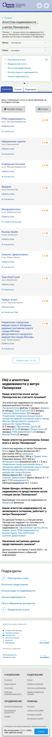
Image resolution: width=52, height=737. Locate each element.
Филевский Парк (11, 312)
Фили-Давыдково (10, 655)
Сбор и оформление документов (18, 603)
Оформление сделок (14, 141)
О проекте (8, 680)
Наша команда (10, 684)
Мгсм (14, 429)
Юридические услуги (17, 64)
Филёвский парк (9, 657)
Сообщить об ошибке (35, 710)
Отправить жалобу (34, 715)
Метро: (5, 43)
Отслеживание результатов (10, 711)
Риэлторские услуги (17, 60)
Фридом (6, 186)
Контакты (31, 706)
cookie (22, 730)
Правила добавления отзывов (35, 693)
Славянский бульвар (13, 222)
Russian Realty (10, 231)
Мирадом (28, 453)
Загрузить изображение (36, 688)
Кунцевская (9, 131)
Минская (7, 640)
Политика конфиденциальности (12, 693)
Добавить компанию (35, 684)
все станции (44, 642)
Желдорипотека (11, 209)
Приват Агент (9, 299)
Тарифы (7, 716)
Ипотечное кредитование (19, 68)
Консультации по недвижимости (23, 72)
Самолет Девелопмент (15, 254)
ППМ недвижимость (14, 118)
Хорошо (41, 731)
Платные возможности (13, 706)
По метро (8, 18)
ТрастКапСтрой (11, 277)
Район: (5, 50)
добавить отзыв (8, 126)
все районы (44, 656)
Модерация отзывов (35, 719)
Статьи (29, 680)
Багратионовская (11, 638)
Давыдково (9, 643)
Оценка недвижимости (18, 77)
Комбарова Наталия (13, 164)
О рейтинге (8, 688)
